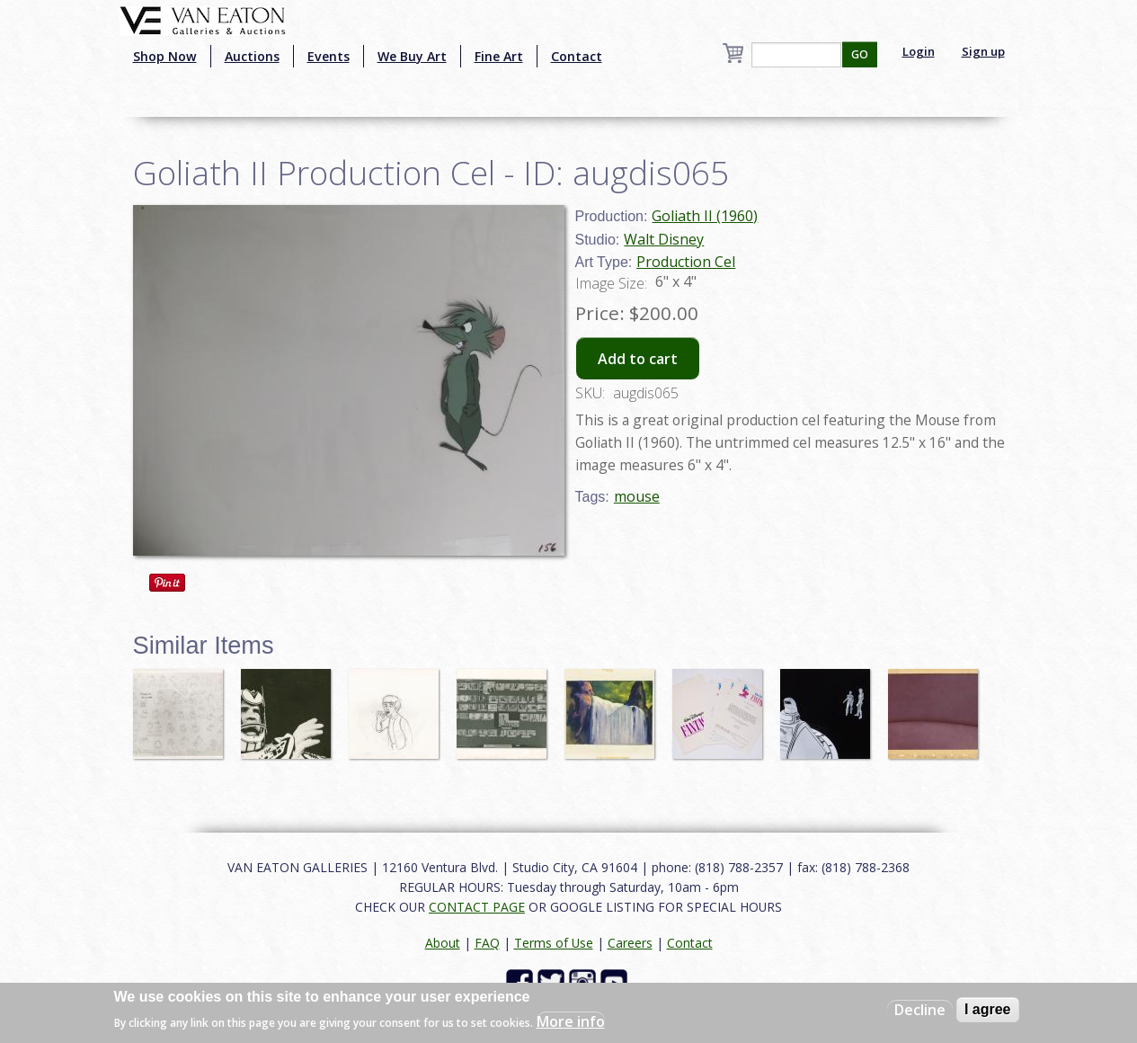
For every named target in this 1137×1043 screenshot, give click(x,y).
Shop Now (165, 56)
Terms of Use (553, 942)
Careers (630, 942)
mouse (637, 496)
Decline (920, 1010)
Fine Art (499, 56)
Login (918, 51)
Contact (576, 56)
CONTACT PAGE (477, 906)
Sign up (983, 51)
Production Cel (685, 262)
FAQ (487, 942)
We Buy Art (412, 56)
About (442, 942)
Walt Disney (664, 239)
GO (859, 54)
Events (328, 56)
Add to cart (638, 359)
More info (571, 1021)
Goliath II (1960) (705, 216)
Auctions (252, 56)
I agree (987, 1009)
